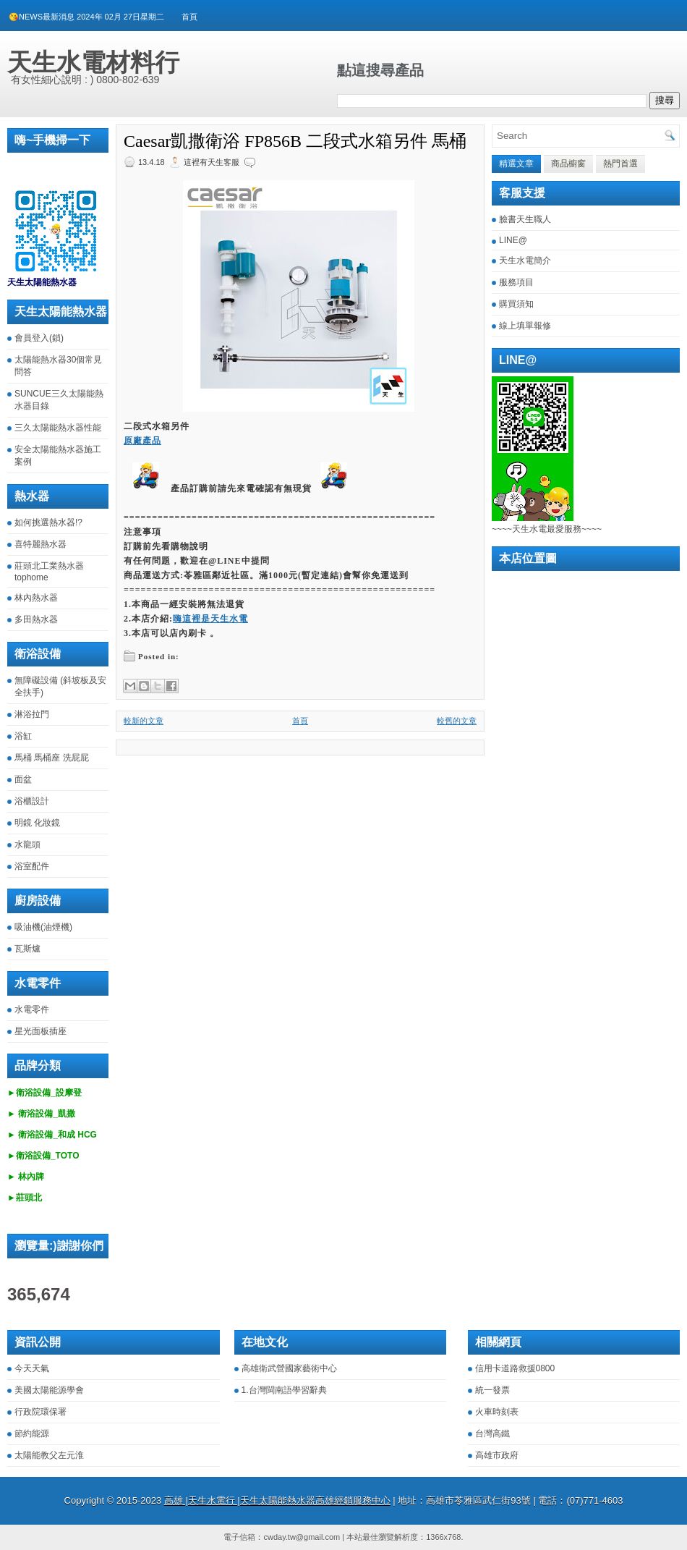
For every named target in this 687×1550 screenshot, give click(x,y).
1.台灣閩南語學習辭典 (284, 1390)
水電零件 (31, 1009)
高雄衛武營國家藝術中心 (289, 1368)
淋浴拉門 (31, 714)
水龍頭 (27, 844)
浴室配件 (31, 866)
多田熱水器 (36, 619)
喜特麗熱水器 (40, 544)
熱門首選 (620, 163)
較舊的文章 (457, 720)
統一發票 (492, 1390)
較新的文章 (143, 720)
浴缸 (23, 736)
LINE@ (513, 240)
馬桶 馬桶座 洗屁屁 (51, 758)
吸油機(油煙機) (43, 927)
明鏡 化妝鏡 (37, 823)
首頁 (189, 16)
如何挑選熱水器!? (48, 522)
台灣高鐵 (492, 1433)
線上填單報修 (525, 326)
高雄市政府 (497, 1455)
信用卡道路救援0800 (515, 1368)
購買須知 (516, 304)
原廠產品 (142, 441)
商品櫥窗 (568, 163)
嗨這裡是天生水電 (210, 619)
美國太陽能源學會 (49, 1390)
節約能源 (31, 1433)
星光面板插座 (40, 1031)
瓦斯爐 (27, 949)
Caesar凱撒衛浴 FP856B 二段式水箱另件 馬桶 (295, 141)
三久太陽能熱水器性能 (57, 428)
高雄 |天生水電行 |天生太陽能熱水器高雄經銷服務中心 (277, 1500)
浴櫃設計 (31, 801)
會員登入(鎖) (39, 338)
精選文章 (516, 163)
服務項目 (516, 282)
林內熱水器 (36, 598)
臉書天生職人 (525, 219)
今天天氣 (31, 1368)
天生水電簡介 (525, 260)
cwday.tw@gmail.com (301, 1537)
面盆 (23, 779)
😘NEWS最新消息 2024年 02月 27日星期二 (86, 16)
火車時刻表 (497, 1412)
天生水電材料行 (93, 62)
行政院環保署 (40, 1412)
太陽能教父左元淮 (49, 1455)
